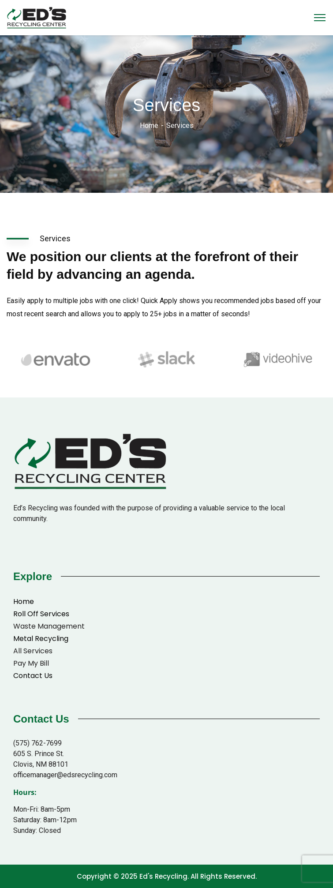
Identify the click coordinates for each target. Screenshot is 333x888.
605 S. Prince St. (38, 753)
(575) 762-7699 (37, 743)
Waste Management (49, 626)
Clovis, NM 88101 (40, 764)
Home (149, 125)
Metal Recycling (40, 638)
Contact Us (32, 676)
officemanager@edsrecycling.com (65, 775)
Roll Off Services (41, 614)
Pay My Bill (31, 663)
